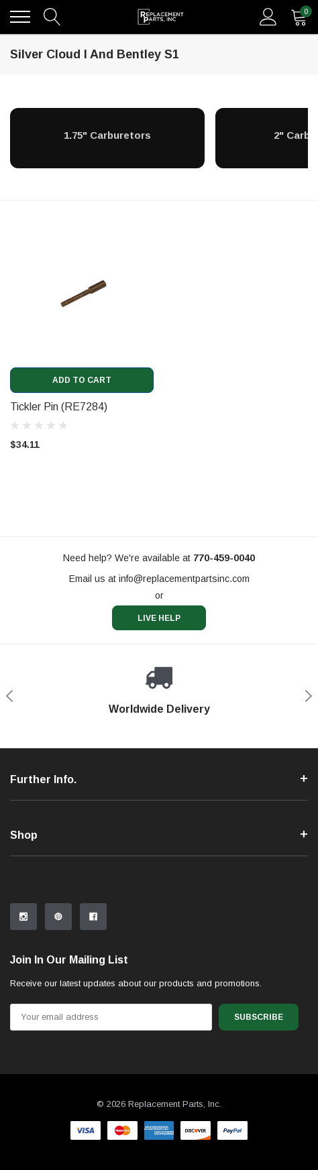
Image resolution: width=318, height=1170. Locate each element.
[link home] (161, 17)
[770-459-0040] (224, 558)
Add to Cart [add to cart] (81, 380)
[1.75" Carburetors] (107, 134)
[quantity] (299, 16)
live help (159, 618)
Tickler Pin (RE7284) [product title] (58, 406)
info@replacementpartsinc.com (184, 578)
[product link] (82, 295)
